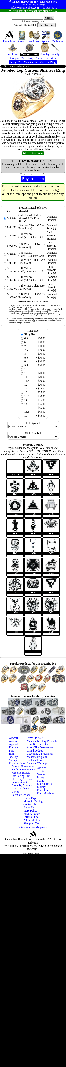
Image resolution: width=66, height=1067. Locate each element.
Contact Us (29, 804)
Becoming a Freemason (40, 753)
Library (41, 786)
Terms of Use (31, 816)
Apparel (13, 744)
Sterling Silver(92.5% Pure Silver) (31, 227)
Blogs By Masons (22, 785)
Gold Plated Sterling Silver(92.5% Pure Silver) (30, 218)
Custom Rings (17, 763)
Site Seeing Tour (21, 775)
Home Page (29, 797)
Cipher (15, 791)
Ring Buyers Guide (38, 744)
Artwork (13, 737)
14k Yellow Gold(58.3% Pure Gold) (31, 270)
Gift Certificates (21, 788)
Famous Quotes (20, 782)
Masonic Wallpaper (38, 763)
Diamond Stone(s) (52, 218)
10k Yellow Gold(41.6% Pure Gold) (31, 235)
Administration (31, 820)
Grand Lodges (35, 750)
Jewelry (13, 756)
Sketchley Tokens (22, 779)
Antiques (14, 741)
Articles (41, 767)
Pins (11, 750)
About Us (28, 807)
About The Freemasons (40, 747)
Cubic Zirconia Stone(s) (51, 235)
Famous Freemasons (23, 766)
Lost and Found (35, 760)
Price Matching (45, 793)
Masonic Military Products (42, 741)
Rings (12, 753)
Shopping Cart (31, 823)
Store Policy (30, 810)
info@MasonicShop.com (33, 827)
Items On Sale (35, 737)
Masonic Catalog (33, 801)
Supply (13, 760)
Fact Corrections (21, 794)
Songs (40, 780)
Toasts (40, 771)
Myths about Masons (23, 769)
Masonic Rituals (21, 772)
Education (43, 790)
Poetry (41, 777)
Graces (41, 774)
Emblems (14, 747)
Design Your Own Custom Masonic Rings (33, 62)
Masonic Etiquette (37, 756)
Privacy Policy (31, 813)
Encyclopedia (44, 783)
